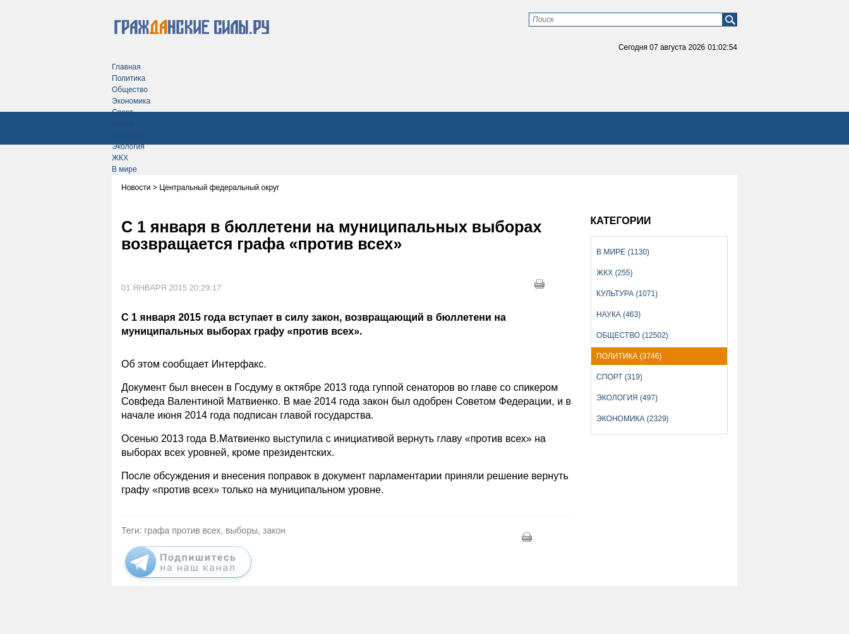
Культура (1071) (627, 293)
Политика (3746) (628, 356)
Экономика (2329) (632, 418)
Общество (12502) (632, 335)
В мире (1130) (622, 252)
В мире (124, 169)
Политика (128, 78)
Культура (127, 135)
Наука (122, 123)
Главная (126, 67)
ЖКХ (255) (614, 272)
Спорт (122, 112)
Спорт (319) (619, 377)
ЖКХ (120, 157)
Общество (130, 89)
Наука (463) (618, 314)
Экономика (131, 101)
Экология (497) (627, 397)
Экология (128, 146)
